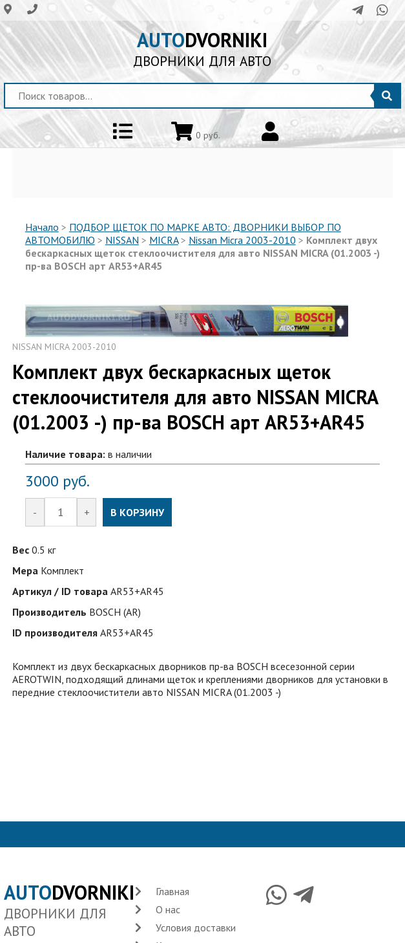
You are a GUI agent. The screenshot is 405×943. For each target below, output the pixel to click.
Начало (42, 227)
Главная (172, 891)
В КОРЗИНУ (137, 512)
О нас (168, 909)
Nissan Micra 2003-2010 (242, 239)
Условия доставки (196, 927)
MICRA (163, 239)
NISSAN (122, 239)
